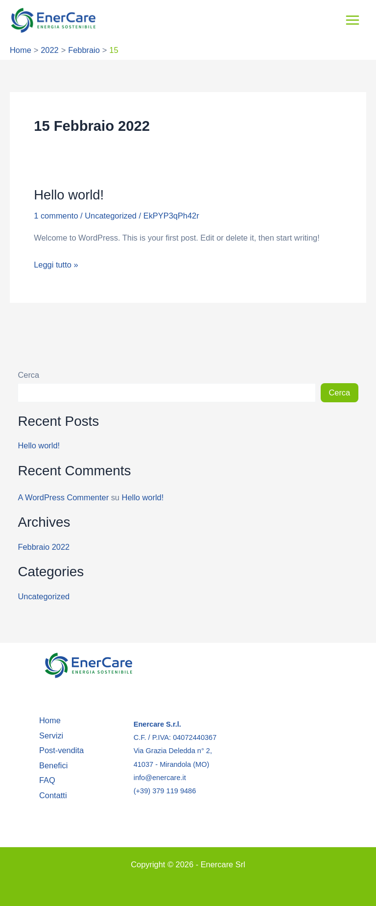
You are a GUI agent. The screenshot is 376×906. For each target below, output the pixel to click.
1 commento (56, 216)
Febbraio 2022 (44, 547)
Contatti (53, 795)
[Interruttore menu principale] (352, 21)
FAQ (47, 780)
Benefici (53, 765)
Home (50, 720)
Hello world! (69, 195)
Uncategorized (111, 216)
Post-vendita (61, 750)
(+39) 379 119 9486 (165, 791)
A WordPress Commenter (63, 498)
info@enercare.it (160, 778)
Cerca (28, 375)
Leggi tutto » (56, 264)
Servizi (51, 735)
